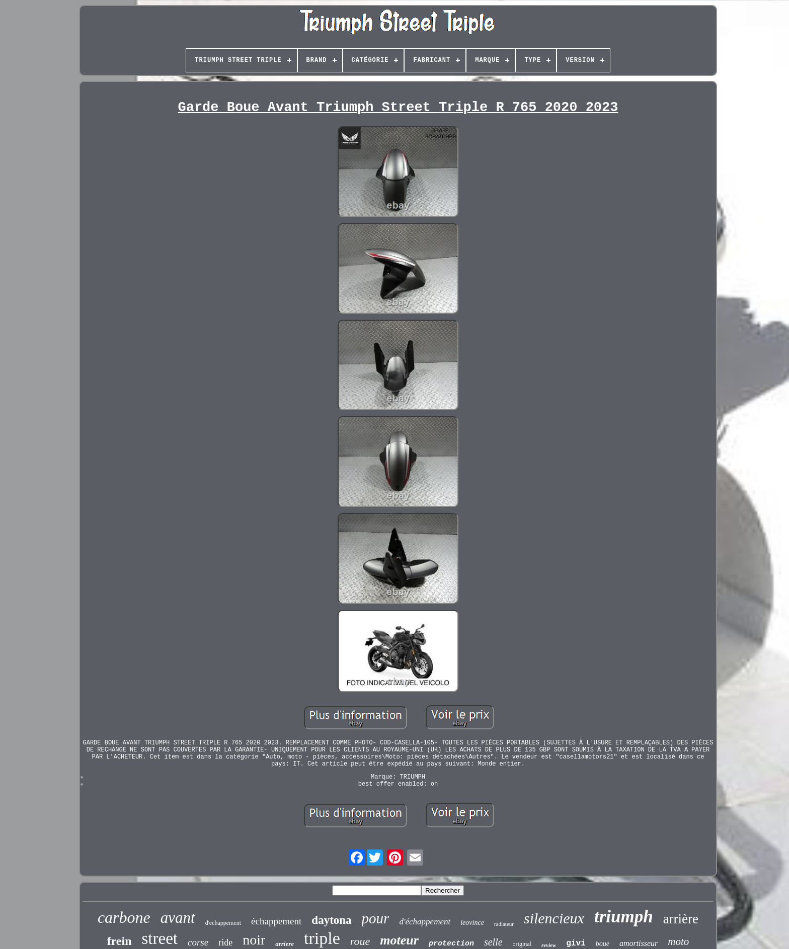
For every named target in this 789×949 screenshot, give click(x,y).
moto (678, 941)
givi (575, 943)
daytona (331, 920)
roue (360, 941)
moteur (399, 940)
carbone (124, 917)
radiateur (504, 924)
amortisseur (638, 943)
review (548, 945)
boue (602, 943)
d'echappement (223, 922)
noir (254, 939)
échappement (276, 921)
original (522, 943)
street (160, 938)
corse (198, 942)
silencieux (554, 918)
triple (322, 938)
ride (225, 942)
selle (493, 941)
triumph (623, 916)
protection (451, 943)
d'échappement (424, 921)
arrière (680, 918)
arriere (284, 943)
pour (375, 918)
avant (178, 917)
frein (119, 940)
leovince (472, 922)
